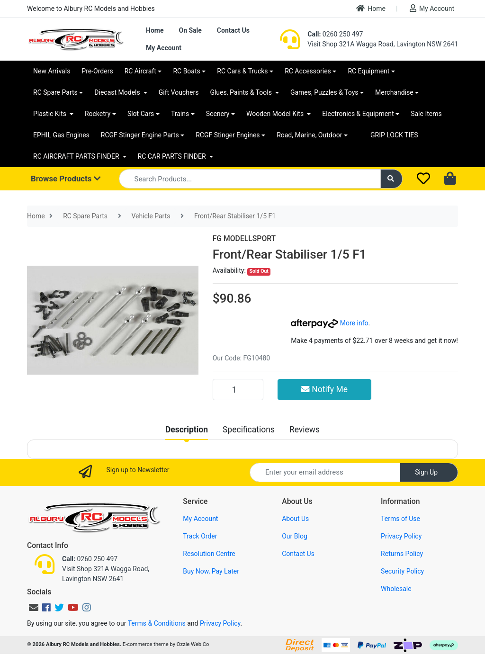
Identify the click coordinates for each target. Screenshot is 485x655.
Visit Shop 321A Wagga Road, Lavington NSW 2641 (382, 44)
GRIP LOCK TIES (394, 135)
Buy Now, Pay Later (211, 571)
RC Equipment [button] (368, 71)
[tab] (186, 430)
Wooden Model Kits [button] (275, 113)
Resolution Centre (209, 553)
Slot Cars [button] (140, 113)
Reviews (304, 429)
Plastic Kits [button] (50, 113)
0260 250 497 (335, 34)
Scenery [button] (218, 113)
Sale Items (426, 113)
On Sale (190, 30)
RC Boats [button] (186, 71)
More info (329, 323)
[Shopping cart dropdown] (451, 179)
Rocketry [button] (97, 113)
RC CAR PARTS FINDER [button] (172, 156)
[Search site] (391, 178)
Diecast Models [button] (118, 92)
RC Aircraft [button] (140, 71)
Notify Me (324, 389)
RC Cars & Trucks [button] (242, 71)
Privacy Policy (401, 536)
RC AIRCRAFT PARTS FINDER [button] (77, 156)
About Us (295, 518)
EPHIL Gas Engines (61, 135)
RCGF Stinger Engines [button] (228, 135)
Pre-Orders (97, 71)
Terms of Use (400, 518)
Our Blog (294, 536)
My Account (432, 8)
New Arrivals (51, 71)
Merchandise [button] (394, 92)
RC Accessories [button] (308, 71)
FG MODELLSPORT (244, 238)
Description (186, 429)
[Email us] (33, 607)
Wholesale (396, 588)
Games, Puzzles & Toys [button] (324, 92)
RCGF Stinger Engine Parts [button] (140, 135)
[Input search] (250, 178)
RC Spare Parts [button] (55, 92)
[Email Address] (325, 472)
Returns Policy (402, 553)
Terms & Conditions (157, 623)
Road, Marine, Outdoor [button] (309, 135)
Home (371, 8)
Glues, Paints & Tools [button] (241, 92)
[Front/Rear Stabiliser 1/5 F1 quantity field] (238, 389)
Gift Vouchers (179, 92)
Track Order (200, 536)
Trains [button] (180, 113)
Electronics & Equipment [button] (358, 113)
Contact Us (233, 30)
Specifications (249, 429)
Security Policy (402, 571)
